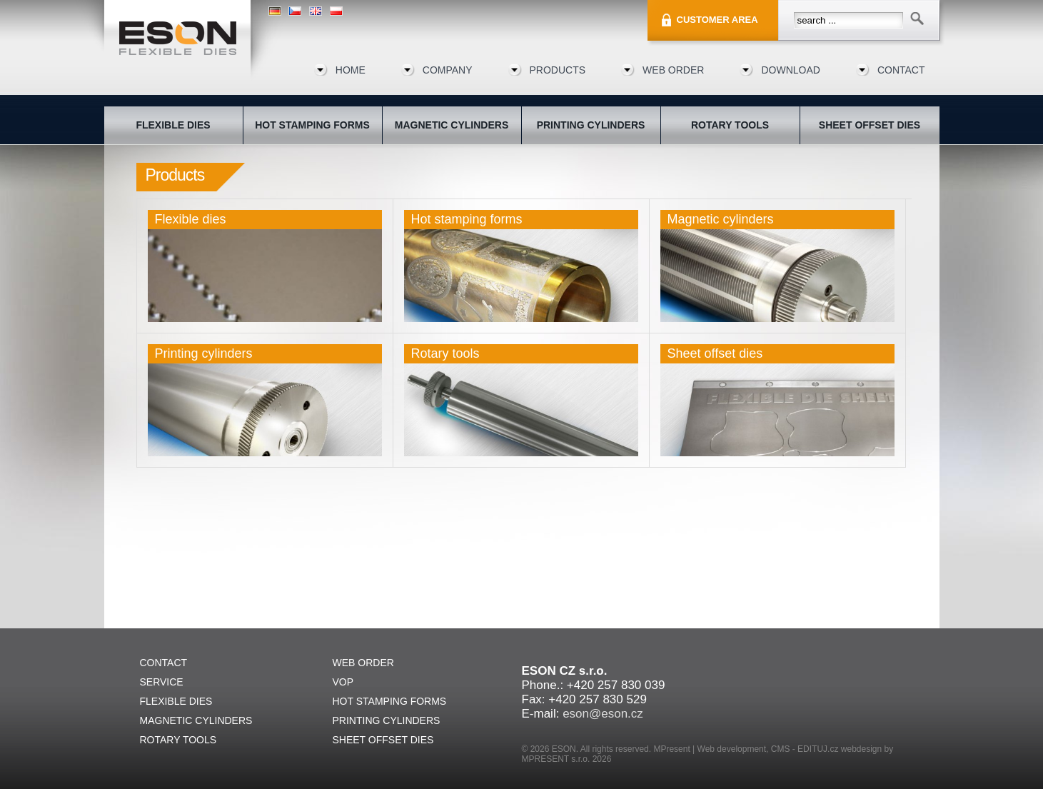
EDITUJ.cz (817, 749)
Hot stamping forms (467, 219)
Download (790, 70)
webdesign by (867, 749)
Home (351, 70)
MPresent (671, 749)
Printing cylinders (204, 353)
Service (161, 682)
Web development (732, 749)
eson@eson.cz (603, 713)
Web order (673, 70)
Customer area (717, 19)
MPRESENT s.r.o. (556, 759)
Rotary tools (445, 353)
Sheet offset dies (715, 353)
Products (558, 70)
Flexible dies (190, 219)
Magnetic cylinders (720, 219)
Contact (901, 70)
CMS (780, 749)
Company (448, 70)
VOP (343, 682)
